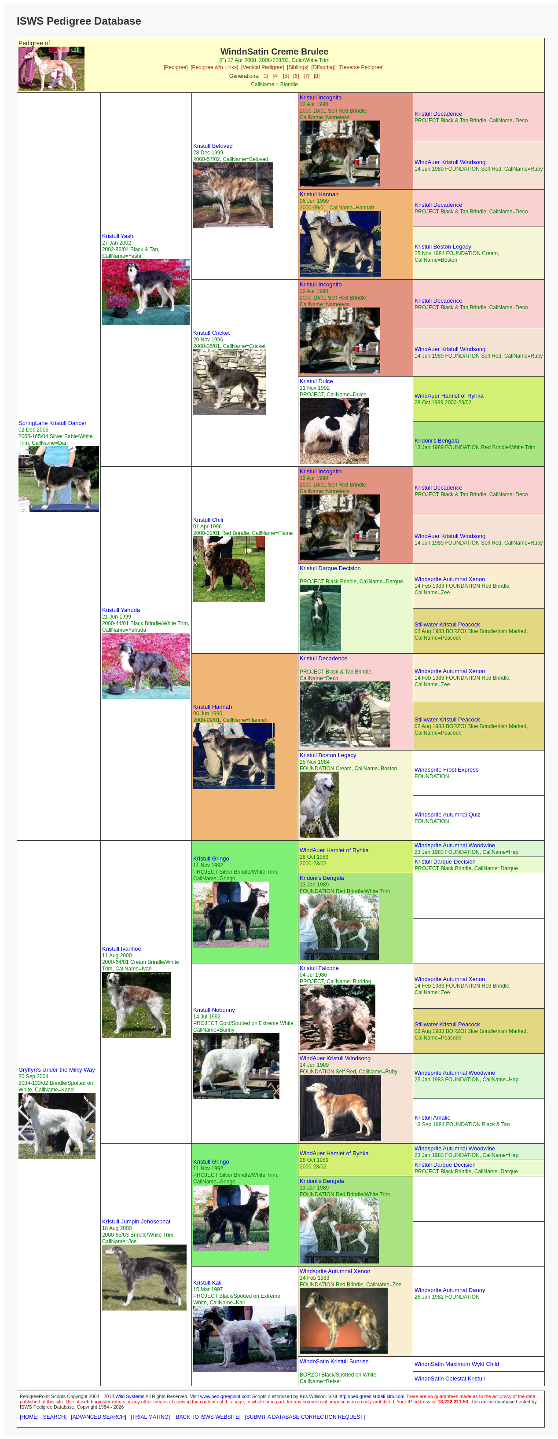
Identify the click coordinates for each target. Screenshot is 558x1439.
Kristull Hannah (319, 194)
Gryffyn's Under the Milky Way (56, 1069)
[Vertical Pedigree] (262, 67)
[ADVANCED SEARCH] (98, 1417)
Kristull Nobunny (214, 1010)
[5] (286, 76)
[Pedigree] (176, 67)
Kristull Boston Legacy (443, 246)
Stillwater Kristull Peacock (447, 624)
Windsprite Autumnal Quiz (448, 814)
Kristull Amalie (433, 1117)
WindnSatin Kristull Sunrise (334, 1361)
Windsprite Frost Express (446, 769)
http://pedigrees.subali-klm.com (371, 1396)
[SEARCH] (53, 1417)
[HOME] (29, 1417)
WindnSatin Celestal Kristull (450, 1378)
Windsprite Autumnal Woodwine (455, 845)
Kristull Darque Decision (330, 568)
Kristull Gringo (211, 858)
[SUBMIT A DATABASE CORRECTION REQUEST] (305, 1417)
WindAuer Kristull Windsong (450, 162)
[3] (265, 76)
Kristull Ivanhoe (121, 948)
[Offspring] (323, 67)
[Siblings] (297, 67)
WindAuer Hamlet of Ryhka (449, 395)
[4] (276, 76)
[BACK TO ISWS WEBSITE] (207, 1417)
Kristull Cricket (211, 333)
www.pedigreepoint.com (225, 1396)
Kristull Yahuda (121, 610)
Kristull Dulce (316, 381)
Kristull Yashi (118, 236)
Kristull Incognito (320, 97)
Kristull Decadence (438, 113)
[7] (306, 76)
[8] (316, 76)
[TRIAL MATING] (150, 1417)
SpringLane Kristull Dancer (52, 423)
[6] (296, 76)
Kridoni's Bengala (437, 440)
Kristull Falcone (319, 968)
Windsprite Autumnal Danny (450, 1290)
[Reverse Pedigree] (361, 67)
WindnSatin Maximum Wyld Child (457, 1364)
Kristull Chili (208, 519)
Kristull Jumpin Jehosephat (136, 1221)
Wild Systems (129, 1396)
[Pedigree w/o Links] (214, 67)
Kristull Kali (207, 1282)
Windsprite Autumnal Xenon (450, 579)
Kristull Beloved (213, 146)
